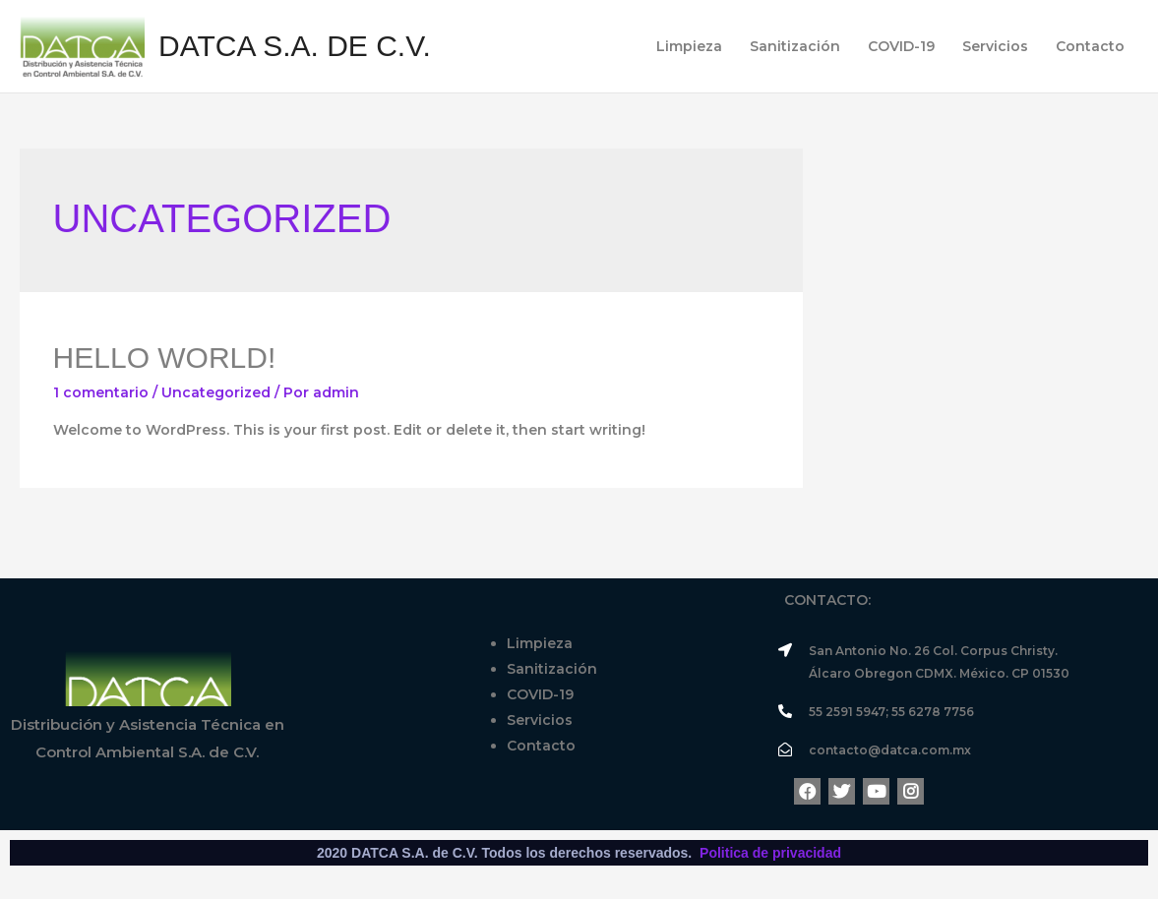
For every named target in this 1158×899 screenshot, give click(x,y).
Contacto (1090, 46)
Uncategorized (216, 392)
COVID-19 (901, 46)
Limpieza (689, 46)
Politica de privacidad (770, 853)
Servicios (995, 46)
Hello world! (164, 357)
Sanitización (795, 46)
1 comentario (101, 392)
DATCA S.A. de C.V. (294, 46)
